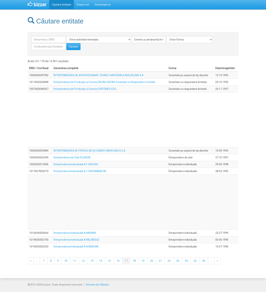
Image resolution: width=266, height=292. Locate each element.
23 (178, 260)
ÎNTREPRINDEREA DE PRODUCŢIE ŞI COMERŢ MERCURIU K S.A (89, 150)
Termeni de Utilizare (97, 284)
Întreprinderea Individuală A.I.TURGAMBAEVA (80, 171)
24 (186, 260)
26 (204, 260)
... (37, 260)
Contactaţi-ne (103, 4)
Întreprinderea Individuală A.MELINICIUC (76, 239)
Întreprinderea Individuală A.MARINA (75, 232)
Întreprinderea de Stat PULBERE (72, 157)
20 (152, 260)
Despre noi (83, 4)
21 (160, 260)
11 (75, 260)
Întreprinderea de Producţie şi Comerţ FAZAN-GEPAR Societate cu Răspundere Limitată (104, 82)
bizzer (37, 4)
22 (169, 260)
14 (101, 260)
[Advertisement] (133, 120)
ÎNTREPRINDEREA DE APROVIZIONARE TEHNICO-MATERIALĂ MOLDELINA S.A (99, 75)
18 (134, 260)
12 (83, 260)
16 (118, 260)
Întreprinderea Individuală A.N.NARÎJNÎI (76, 246)
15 (109, 260)
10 (66, 260)
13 (92, 260)
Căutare (73, 46)
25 (195, 260)
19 (143, 260)
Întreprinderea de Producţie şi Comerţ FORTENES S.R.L (85, 88)
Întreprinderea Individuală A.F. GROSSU (76, 164)
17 (126, 260)
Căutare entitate (61, 4)
